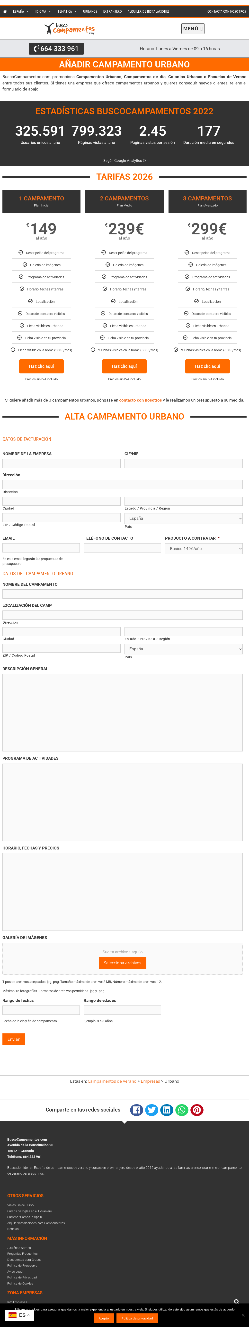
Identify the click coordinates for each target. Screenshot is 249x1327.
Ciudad (8, 508)
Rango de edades (100, 1000)
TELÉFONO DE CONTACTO (108, 538)
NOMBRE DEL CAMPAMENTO (30, 584)
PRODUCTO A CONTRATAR (192, 538)
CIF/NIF (131, 453)
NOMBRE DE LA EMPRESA (27, 453)
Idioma (44, 11)
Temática (68, 11)
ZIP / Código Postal (19, 525)
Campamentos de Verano (112, 1081)
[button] (193, 28)
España (22, 11)
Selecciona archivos (122, 962)
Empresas (150, 1081)
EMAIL (8, 538)
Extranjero (112, 11)
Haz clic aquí (41, 366)
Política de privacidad (137, 1318)
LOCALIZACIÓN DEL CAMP (27, 605)
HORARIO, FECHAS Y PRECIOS (30, 848)
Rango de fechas (18, 1000)
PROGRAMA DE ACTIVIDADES (30, 758)
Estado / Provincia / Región (147, 508)
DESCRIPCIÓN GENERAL (25, 668)
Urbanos (90, 11)
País (128, 526)
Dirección (11, 474)
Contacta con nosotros (226, 11)
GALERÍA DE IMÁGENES (24, 937)
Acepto (104, 1318)
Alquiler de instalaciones (148, 11)
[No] (242, 1315)
